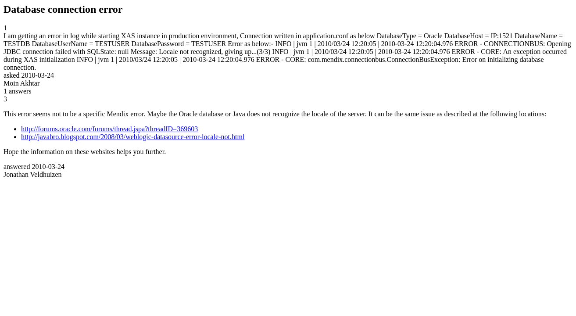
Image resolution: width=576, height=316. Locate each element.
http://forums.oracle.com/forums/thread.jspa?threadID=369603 (109, 129)
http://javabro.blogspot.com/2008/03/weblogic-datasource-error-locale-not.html (132, 136)
